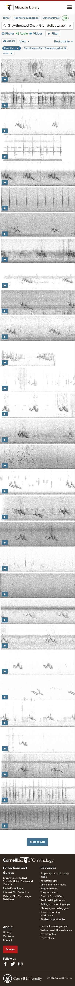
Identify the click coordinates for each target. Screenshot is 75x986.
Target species (49, 892)
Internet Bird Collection (16, 892)
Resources (48, 868)
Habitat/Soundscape (26, 18)
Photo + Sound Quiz (52, 896)
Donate (10, 949)
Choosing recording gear (55, 908)
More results (37, 841)
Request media (49, 888)
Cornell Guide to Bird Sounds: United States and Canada (18, 881)
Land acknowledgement (54, 926)
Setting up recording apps (55, 904)
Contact (7, 940)
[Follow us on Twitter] (13, 964)
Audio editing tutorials (53, 900)
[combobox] (37, 25)
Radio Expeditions (13, 888)
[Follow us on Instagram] (20, 964)
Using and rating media (53, 884)
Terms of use (48, 938)
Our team (8, 936)
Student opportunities (53, 919)
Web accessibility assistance (56, 930)
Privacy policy (48, 934)
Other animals (51, 18)
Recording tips (49, 880)
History (7, 932)
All (65, 18)
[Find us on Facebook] (5, 964)
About (7, 927)
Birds (6, 18)
